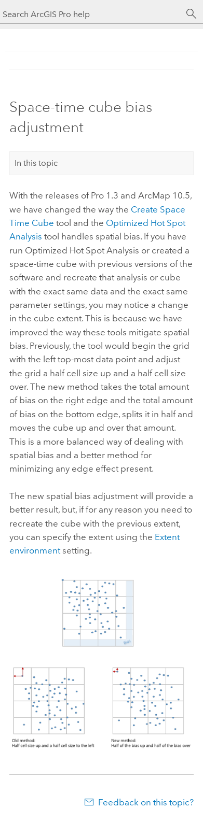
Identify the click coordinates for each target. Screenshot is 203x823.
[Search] (191, 14)
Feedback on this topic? (146, 802)
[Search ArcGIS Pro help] (91, 14)
